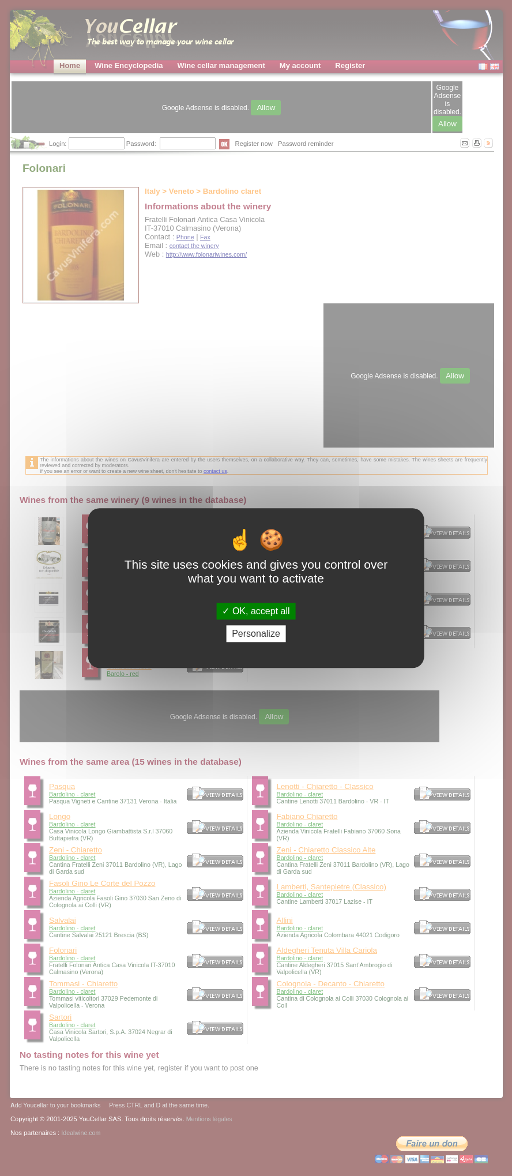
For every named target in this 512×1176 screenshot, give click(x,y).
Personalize (256, 633)
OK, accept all (255, 611)
